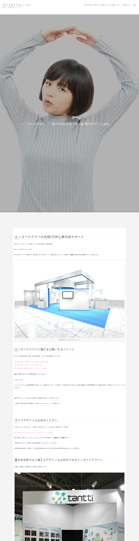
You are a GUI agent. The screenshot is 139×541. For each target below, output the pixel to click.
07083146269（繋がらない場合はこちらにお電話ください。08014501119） (107, 2)
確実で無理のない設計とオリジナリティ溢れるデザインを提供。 (34, 432)
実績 (82, 11)
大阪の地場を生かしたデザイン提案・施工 (29, 365)
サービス (74, 11)
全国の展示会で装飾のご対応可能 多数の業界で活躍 (32, 362)
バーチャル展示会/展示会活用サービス (107, 11)
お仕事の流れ (90, 11)
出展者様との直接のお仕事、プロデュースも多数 (31, 368)
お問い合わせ (131, 11)
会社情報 (122, 11)
